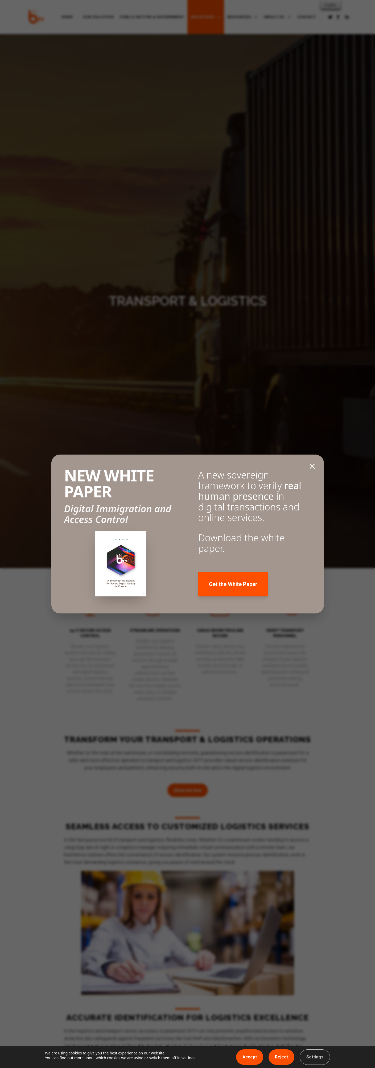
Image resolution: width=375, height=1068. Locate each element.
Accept (249, 1056)
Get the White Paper (233, 584)
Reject (281, 1056)
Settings (314, 1056)
